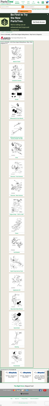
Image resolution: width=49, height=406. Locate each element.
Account (33, 2)
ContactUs (23, 2)
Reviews (17, 2)
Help (11, 398)
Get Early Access (39, 22)
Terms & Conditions (34, 398)
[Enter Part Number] (11, 7)
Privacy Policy (25, 398)
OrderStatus (28, 2)
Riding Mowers (9, 32)
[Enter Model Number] (35, 7)
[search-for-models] (47, 7)
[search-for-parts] (22, 7)
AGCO (3, 32)
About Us (17, 398)
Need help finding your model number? (40, 9)
